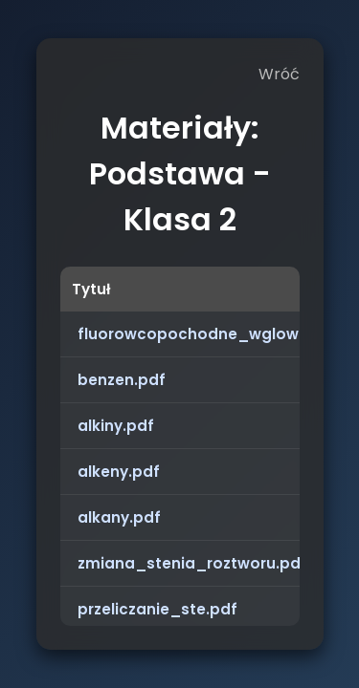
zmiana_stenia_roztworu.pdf (192, 563)
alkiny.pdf (116, 426)
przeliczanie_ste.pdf (157, 609)
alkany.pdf (119, 517)
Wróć (279, 74)
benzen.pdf (122, 380)
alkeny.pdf (119, 472)
